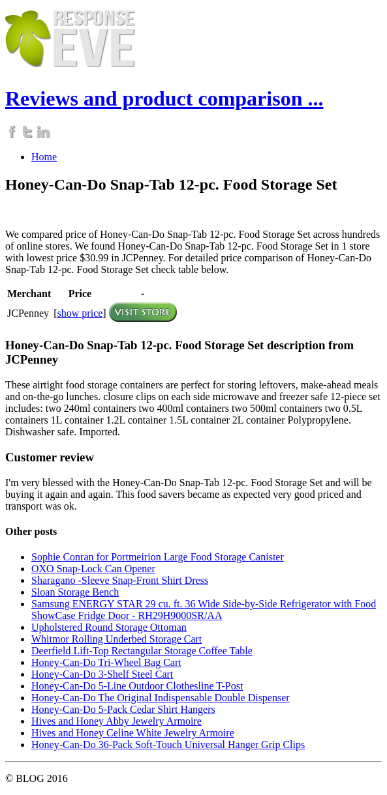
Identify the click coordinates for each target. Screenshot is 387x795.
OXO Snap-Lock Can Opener (93, 568)
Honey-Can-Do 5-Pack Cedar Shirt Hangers (123, 709)
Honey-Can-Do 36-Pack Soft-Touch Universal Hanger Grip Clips (168, 744)
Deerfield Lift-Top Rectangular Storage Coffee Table (142, 650)
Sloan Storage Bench (75, 592)
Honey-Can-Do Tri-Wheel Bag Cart (106, 662)
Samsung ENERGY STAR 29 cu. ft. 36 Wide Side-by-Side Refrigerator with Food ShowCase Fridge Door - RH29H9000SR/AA (203, 609)
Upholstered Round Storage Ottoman (109, 627)
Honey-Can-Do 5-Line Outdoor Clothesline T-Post (137, 685)
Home (44, 156)
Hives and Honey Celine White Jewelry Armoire (132, 732)
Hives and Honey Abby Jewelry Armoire (116, 721)
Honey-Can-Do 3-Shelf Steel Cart (102, 674)
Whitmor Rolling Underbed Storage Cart (116, 638)
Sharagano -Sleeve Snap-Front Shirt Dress (119, 580)
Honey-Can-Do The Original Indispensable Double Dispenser (160, 697)
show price (80, 313)
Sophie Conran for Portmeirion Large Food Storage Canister (157, 556)
